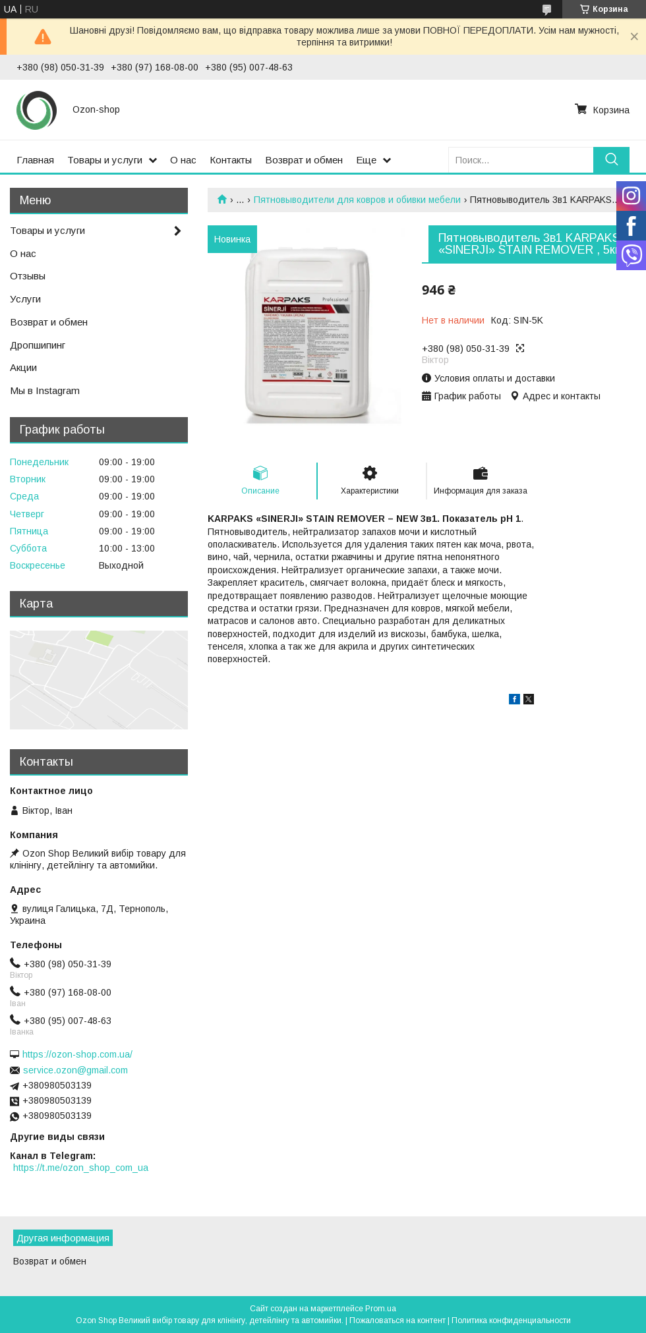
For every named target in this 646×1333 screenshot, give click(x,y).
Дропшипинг (37, 345)
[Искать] (611, 160)
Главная (35, 159)
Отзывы (27, 275)
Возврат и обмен (304, 159)
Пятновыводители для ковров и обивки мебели (357, 199)
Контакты (231, 159)
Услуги (25, 298)
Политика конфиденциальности (511, 1320)
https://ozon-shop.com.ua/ (77, 1054)
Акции (23, 367)
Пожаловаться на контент (397, 1320)
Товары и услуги (104, 159)
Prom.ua (380, 1308)
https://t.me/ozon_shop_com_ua (80, 1167)
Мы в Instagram (45, 390)
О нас (183, 159)
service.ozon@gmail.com (75, 1070)
